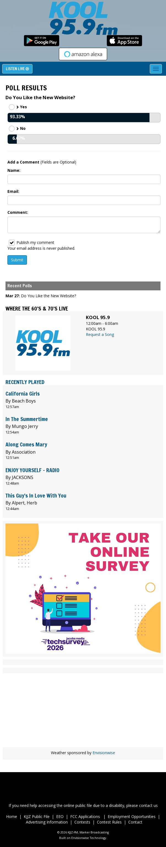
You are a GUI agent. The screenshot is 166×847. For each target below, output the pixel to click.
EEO (60, 816)
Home (11, 816)
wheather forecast (83, 739)
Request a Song (100, 334)
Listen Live (17, 69)
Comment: (17, 212)
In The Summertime (27, 419)
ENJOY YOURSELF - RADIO (32, 470)
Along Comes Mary (26, 444)
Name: (13, 170)
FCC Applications (85, 816)
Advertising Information (47, 822)
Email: (13, 191)
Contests (82, 822)
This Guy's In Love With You (36, 495)
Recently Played (25, 382)
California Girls (23, 393)
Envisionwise (103, 752)
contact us (148, 805)
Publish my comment (31, 243)
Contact (135, 822)
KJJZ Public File (37, 816)
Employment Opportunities (132, 816)
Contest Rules (109, 822)
